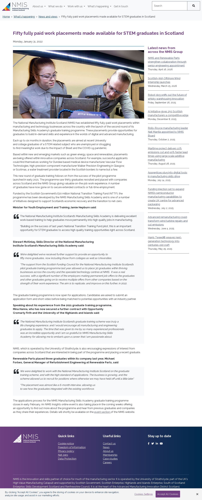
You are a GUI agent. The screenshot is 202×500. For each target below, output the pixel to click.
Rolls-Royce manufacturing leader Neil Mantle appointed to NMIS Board (168, 132)
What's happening (24, 16)
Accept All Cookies (167, 494)
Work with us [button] (75, 6)
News (106, 447)
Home (6, 16)
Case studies (110, 458)
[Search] (193, 5)
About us (108, 451)
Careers (107, 462)
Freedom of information (72, 447)
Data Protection (67, 458)
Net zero (63, 454)
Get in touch (121, 6)
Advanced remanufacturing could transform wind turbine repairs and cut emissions (168, 221)
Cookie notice (66, 443)
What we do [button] (55, 6)
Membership (110, 454)
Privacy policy (66, 451)
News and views (48, 16)
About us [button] (38, 6)
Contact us (109, 443)
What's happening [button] (98, 6)
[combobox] (169, 5)
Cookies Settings (143, 494)
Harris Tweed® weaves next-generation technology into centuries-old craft (165, 241)
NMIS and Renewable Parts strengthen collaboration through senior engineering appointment (167, 62)
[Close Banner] (197, 494)
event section (102, 412)
